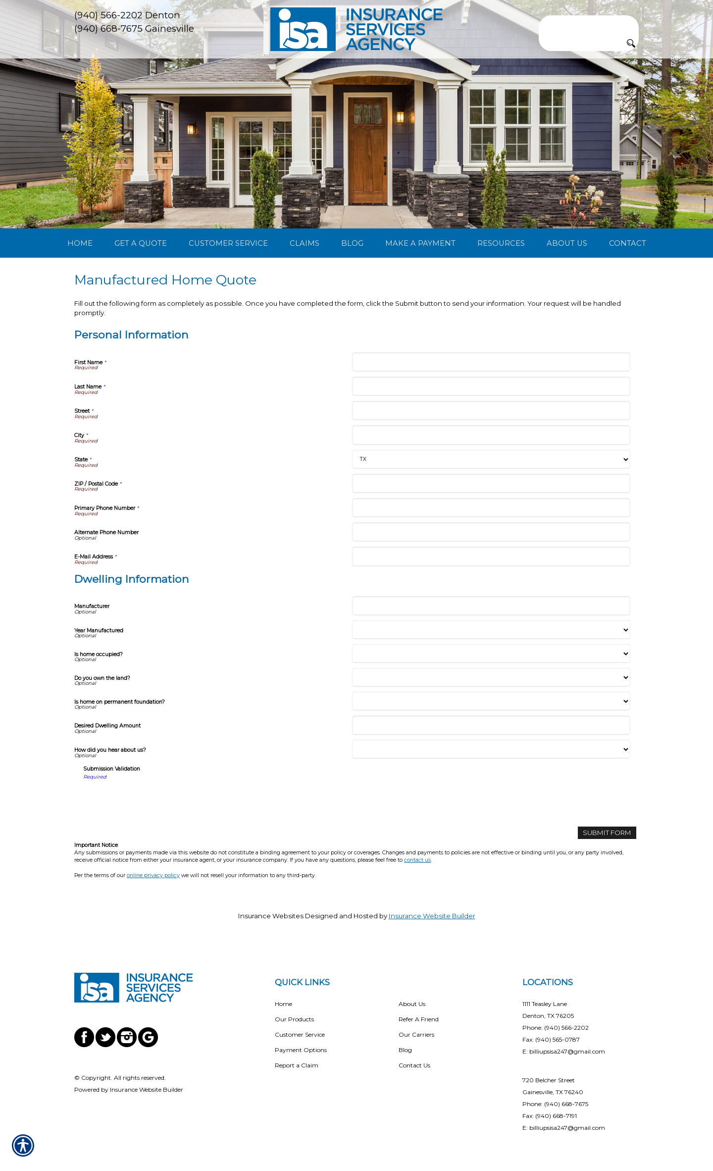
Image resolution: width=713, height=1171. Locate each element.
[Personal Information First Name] (491, 362)
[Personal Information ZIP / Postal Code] (491, 483)
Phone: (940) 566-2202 (555, 1027)
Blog (405, 1050)
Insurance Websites (271, 916)
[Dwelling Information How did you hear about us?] (491, 749)
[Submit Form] (607, 833)
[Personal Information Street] (491, 410)
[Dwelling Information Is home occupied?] (491, 653)
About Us (412, 1003)
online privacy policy (153, 875)
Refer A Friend (419, 1019)
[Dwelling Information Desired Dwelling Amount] (491, 725)
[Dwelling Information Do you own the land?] (491, 677)
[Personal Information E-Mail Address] (491, 556)
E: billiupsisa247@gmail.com (563, 1051)
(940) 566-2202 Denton (127, 15)
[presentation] (158, 800)
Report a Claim (296, 1065)
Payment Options (301, 1050)
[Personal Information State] (491, 459)
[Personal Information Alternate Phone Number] (491, 532)
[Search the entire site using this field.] (588, 23)
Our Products (294, 1019)
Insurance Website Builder (432, 916)
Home (283, 1003)
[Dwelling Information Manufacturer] (491, 605)
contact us (417, 860)
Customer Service (300, 1034)
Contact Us (414, 1065)
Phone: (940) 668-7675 (555, 1104)
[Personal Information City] (491, 435)
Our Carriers (416, 1034)
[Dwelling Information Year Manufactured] (491, 629)
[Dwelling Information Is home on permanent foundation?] (491, 701)
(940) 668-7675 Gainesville (134, 28)
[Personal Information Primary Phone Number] (491, 507)
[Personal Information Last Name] (491, 386)
